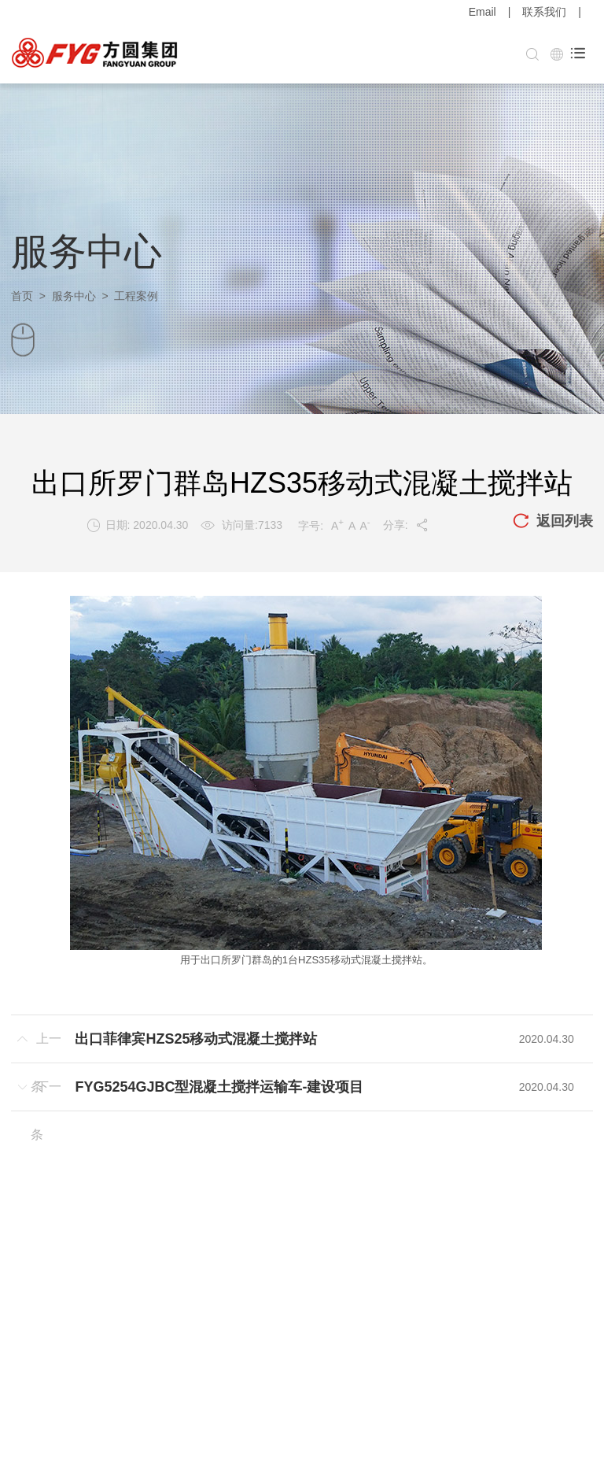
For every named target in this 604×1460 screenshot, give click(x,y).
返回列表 (553, 521)
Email (482, 12)
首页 (22, 296)
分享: (406, 525)
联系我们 (544, 12)
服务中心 (74, 296)
